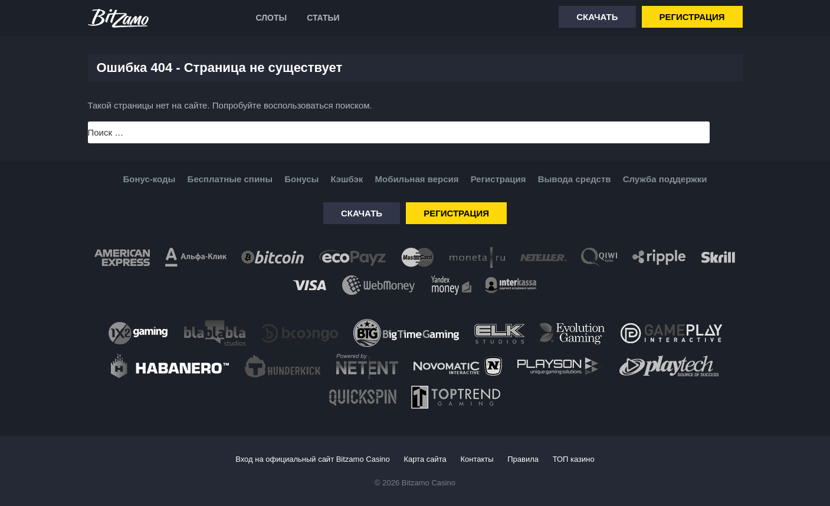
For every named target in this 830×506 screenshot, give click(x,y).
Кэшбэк (346, 179)
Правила (523, 459)
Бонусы (301, 179)
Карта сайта (424, 459)
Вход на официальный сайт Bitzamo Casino (312, 459)
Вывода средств (574, 179)
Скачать (597, 17)
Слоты (271, 17)
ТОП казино (574, 459)
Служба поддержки (665, 179)
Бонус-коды (149, 179)
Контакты (476, 459)
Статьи (323, 17)
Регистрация (692, 17)
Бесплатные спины (230, 179)
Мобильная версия (416, 179)
